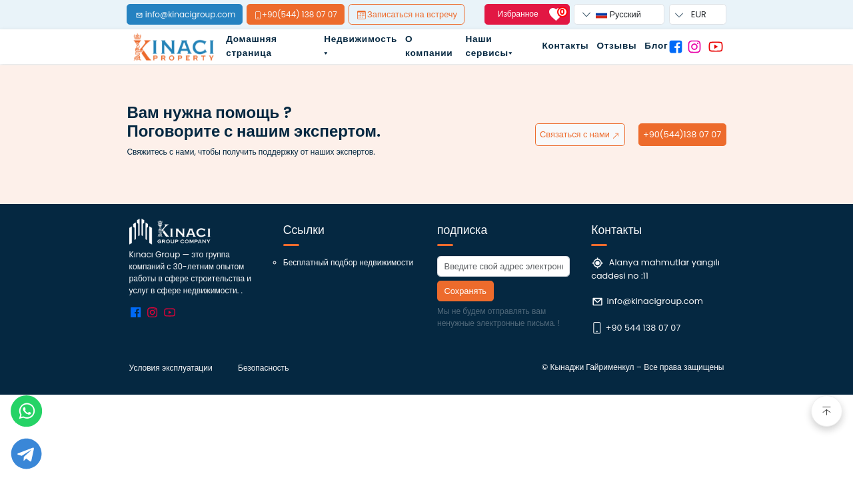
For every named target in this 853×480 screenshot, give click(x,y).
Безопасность (263, 367)
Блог (656, 45)
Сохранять (465, 291)
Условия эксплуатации (171, 367)
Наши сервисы (488, 46)
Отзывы (616, 45)
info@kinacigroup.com (654, 301)
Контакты (565, 45)
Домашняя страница (251, 46)
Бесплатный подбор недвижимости (348, 262)
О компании (428, 46)
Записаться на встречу (407, 14)
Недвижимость (360, 44)
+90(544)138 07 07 (682, 134)
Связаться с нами (580, 134)
